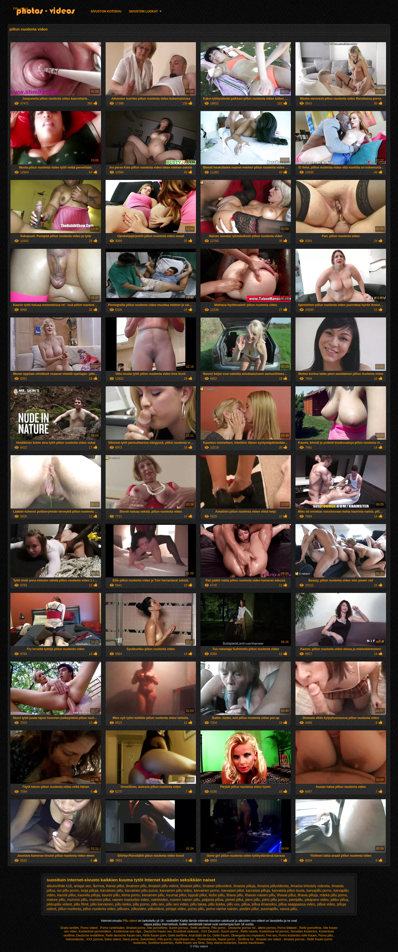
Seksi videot (112, 939)
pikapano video (316, 900)
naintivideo (159, 900)
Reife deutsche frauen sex (123, 935)
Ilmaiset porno (135, 928)
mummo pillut (99, 900)
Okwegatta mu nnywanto (247, 935)
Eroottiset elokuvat (186, 931)
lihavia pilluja (307, 895)
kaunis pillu (111, 895)
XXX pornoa (94, 939)
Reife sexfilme (199, 928)
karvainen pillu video (176, 890)
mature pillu (56, 900)
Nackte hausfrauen (251, 943)
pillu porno (141, 904)
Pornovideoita (206, 939)
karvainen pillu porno (141, 890)
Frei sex (271, 935)
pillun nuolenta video (99, 909)
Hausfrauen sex (185, 939)
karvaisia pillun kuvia (288, 890)
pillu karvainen (101, 904)
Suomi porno (230, 931)
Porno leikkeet (287, 928)
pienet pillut (234, 900)
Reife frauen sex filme (190, 943)
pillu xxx (233, 904)
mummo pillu (77, 900)
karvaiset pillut (232, 890)
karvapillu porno (318, 890)
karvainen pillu (111, 890)
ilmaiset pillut (190, 886)
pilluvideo (138, 909)
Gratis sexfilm (69, 928)
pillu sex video (177, 904)
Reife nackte (249, 931)
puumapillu (269, 909)
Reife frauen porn (154, 935)
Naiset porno (227, 939)
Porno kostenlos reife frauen (298, 935)
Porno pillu (326, 935)
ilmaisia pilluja (244, 886)
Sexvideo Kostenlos (303, 931)
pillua (245, 904)
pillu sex (157, 904)
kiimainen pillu (153, 895)
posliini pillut (249, 909)
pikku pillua (339, 900)
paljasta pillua (212, 900)
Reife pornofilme (310, 928)
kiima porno (131, 895)
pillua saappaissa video (296, 904)
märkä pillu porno (333, 895)
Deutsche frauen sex (158, 931)
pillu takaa (198, 904)
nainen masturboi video (130, 900)
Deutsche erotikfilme (90, 935)
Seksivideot (148, 939)
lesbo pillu (216, 895)
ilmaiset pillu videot (163, 886)
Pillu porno (218, 928)
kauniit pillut (66, 895)
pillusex (123, 909)
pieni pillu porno (274, 900)
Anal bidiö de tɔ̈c (200, 935)
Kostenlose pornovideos (95, 931)
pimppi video (176, 909)
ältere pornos (267, 928)
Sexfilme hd (246, 939)
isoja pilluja (89, 890)
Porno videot (89, 928)
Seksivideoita (75, 939)
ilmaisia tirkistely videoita (310, 886)
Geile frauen (221, 935)
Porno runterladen (112, 928)
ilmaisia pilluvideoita (273, 886)
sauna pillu (288, 909)
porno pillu (196, 909)
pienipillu (296, 900)
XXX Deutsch (210, 931)
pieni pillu (252, 900)
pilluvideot (156, 909)
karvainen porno (206, 890)
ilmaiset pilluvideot (217, 886)
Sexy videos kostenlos (221, 943)
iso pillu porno (68, 890)
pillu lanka (123, 904)
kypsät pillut (197, 895)
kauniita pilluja (89, 895)
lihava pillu (234, 895)
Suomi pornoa (179, 928)
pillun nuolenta (69, 909)
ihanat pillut (115, 886)
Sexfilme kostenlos (160, 943)
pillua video (326, 904)
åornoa (98, 886)
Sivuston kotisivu (106, 11)
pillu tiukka (216, 904)
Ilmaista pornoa (294, 939)
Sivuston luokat (143, 11)
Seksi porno (130, 939)
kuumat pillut (176, 895)
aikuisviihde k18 (59, 886)
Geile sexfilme (177, 935)
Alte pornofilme (157, 928)
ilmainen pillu (136, 886)
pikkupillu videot (59, 904)
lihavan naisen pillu (260, 895)
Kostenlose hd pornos (274, 931)
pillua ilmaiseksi (264, 904)
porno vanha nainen (222, 909)
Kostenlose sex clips (128, 931)
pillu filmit (81, 904)
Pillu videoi (130, 921)
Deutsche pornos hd (242, 928)
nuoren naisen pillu (185, 900)
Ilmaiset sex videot (269, 939)
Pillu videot (20, 8)
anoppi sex (82, 886)
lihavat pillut (286, 895)
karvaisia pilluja (258, 890)
